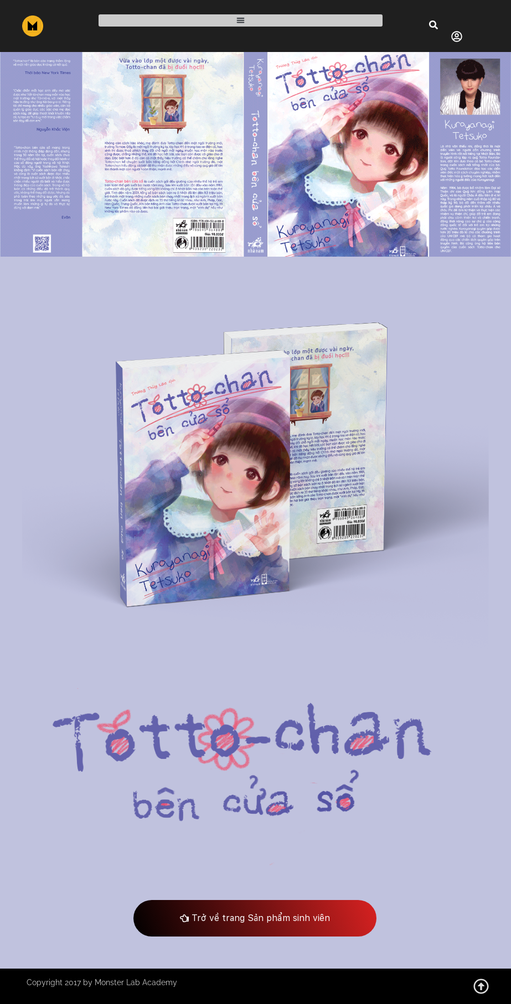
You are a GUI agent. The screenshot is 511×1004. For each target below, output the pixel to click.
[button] (241, 20)
